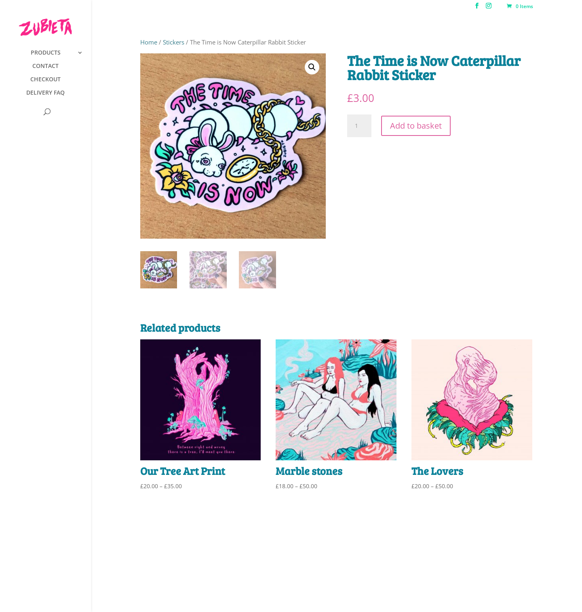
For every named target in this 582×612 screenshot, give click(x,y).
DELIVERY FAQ (45, 93)
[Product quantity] (359, 125)
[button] (312, 67)
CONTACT (45, 66)
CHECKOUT (45, 79)
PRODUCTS (46, 53)
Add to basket (416, 125)
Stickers (173, 42)
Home (148, 42)
